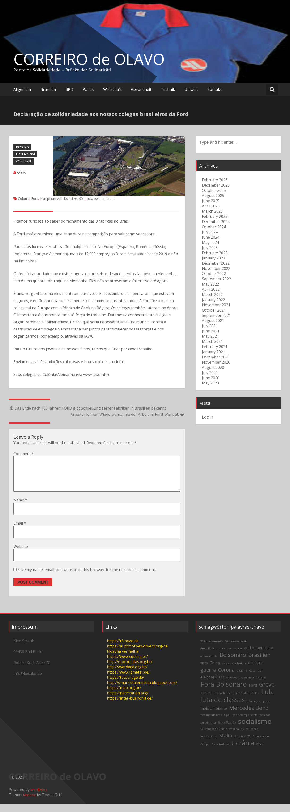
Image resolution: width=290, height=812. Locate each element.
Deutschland (25, 154)
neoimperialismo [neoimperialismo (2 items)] (211, 722)
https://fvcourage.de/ (125, 684)
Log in (207, 417)
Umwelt (191, 89)
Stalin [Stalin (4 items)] (225, 743)
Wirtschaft (112, 89)
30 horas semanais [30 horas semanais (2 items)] (211, 649)
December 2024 (216, 221)
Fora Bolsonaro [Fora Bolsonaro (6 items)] (223, 691)
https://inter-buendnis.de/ (130, 705)
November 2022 (216, 268)
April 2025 (211, 206)
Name (20, 507)
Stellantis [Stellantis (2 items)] (239, 743)
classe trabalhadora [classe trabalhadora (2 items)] (234, 671)
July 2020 (210, 372)
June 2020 (210, 377)
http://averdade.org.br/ (127, 674)
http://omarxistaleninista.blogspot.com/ (142, 690)
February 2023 (214, 252)
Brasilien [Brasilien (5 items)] (259, 662)
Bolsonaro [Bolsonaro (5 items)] (233, 662)
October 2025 (214, 190)
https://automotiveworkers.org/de (137, 653)
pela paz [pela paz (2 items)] (265, 722)
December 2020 (216, 357)
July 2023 (210, 247)
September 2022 (216, 278)
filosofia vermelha (122, 658)
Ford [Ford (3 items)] (253, 692)
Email (19, 530)
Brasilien (48, 89)
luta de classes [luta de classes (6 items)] (222, 707)
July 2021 (210, 325)
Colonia (24, 198)
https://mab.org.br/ (124, 695)
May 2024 (210, 242)
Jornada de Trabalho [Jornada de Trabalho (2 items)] (246, 700)
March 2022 (212, 294)
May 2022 (210, 284)
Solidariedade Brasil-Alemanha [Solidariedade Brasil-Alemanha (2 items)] (219, 736)
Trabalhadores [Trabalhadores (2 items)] (220, 752)
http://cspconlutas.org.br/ (129, 669)
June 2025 (210, 200)
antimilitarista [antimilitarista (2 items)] (209, 663)
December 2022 (216, 263)
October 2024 (214, 226)
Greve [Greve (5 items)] (266, 692)
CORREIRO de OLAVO (89, 59)
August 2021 (213, 320)
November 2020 (216, 362)
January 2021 (213, 351)
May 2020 (210, 383)
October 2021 (214, 310)
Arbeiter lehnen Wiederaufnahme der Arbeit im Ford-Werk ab (128, 414)
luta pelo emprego (101, 198)
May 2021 (210, 336)
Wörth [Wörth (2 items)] (260, 752)
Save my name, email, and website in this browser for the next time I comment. (86, 577)
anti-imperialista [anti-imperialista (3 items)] (258, 655)
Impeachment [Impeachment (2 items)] (223, 700)
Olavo (21, 172)
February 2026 (214, 180)
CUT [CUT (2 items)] (260, 678)
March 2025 (212, 211)
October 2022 (214, 273)
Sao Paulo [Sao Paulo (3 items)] (227, 730)
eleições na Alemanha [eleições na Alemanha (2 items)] (240, 685)
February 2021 (214, 346)
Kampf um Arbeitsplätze (58, 198)
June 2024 (210, 237)
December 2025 (216, 185)
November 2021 (216, 305)
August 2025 (213, 195)
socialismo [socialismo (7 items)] (255, 729)
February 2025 (214, 216)
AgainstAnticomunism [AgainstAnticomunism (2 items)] (213, 655)
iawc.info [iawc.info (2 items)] (206, 700)
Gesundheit (141, 89)
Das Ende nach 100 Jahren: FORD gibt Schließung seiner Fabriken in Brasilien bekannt (87, 408)
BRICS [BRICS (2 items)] (204, 671)
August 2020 (213, 367)
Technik (168, 89)
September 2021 (216, 315)
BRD (69, 89)
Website (20, 554)
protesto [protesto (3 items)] (208, 730)
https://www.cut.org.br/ (127, 664)
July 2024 (210, 232)
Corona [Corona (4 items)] (226, 677)
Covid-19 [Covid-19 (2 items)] (242, 678)
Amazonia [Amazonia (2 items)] (235, 655)
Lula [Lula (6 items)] (267, 699)
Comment (23, 453)
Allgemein (22, 89)
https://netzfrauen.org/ (127, 700)
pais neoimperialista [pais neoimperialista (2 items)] (244, 722)
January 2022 (213, 299)
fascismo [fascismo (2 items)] (261, 685)
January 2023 (213, 258)
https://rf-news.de (123, 648)
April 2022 (211, 289)
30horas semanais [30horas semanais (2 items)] (236, 649)
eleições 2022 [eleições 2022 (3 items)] (212, 684)
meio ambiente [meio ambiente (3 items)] (213, 716)
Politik (88, 89)
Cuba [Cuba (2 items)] (252, 678)
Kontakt (214, 89)
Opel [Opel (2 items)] (227, 722)
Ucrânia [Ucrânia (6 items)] (242, 750)
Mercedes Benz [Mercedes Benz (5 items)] (248, 715)
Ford (34, 198)
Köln (82, 198)
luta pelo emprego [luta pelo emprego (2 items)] (258, 708)
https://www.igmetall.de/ (128, 679)
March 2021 (212, 341)
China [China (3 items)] (215, 670)
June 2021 (210, 331)
